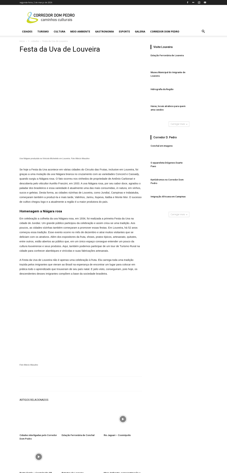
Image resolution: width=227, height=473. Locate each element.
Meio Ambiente (80, 31)
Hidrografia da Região (162, 89)
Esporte (124, 31)
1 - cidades (33, 41)
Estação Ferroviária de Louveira (167, 55)
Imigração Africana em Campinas (168, 196)
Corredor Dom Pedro (164, 31)
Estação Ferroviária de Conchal (78, 435)
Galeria (140, 31)
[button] (203, 31)
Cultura (59, 31)
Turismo (43, 31)
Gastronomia (104, 31)
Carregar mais (179, 123)
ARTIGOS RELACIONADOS (34, 400)
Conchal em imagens (162, 146)
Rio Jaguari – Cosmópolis (117, 435)
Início (22, 41)
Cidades (27, 31)
